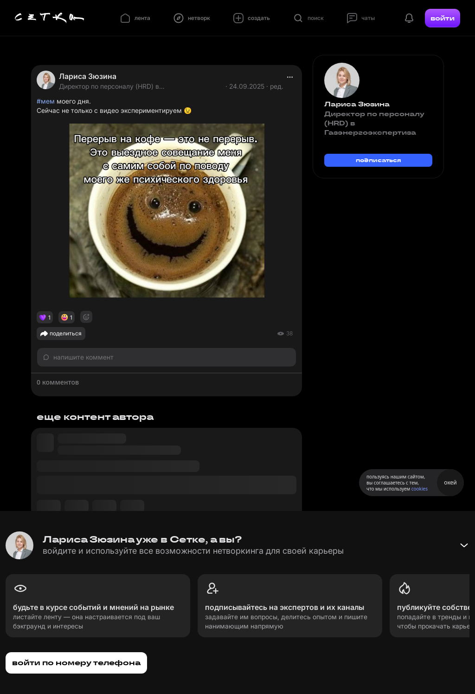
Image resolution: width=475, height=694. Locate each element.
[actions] (289, 77)
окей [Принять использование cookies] (450, 482)
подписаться (378, 160)
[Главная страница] (49, 18)
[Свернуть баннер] (463, 545)
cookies (419, 488)
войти (442, 18)
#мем (46, 101)
